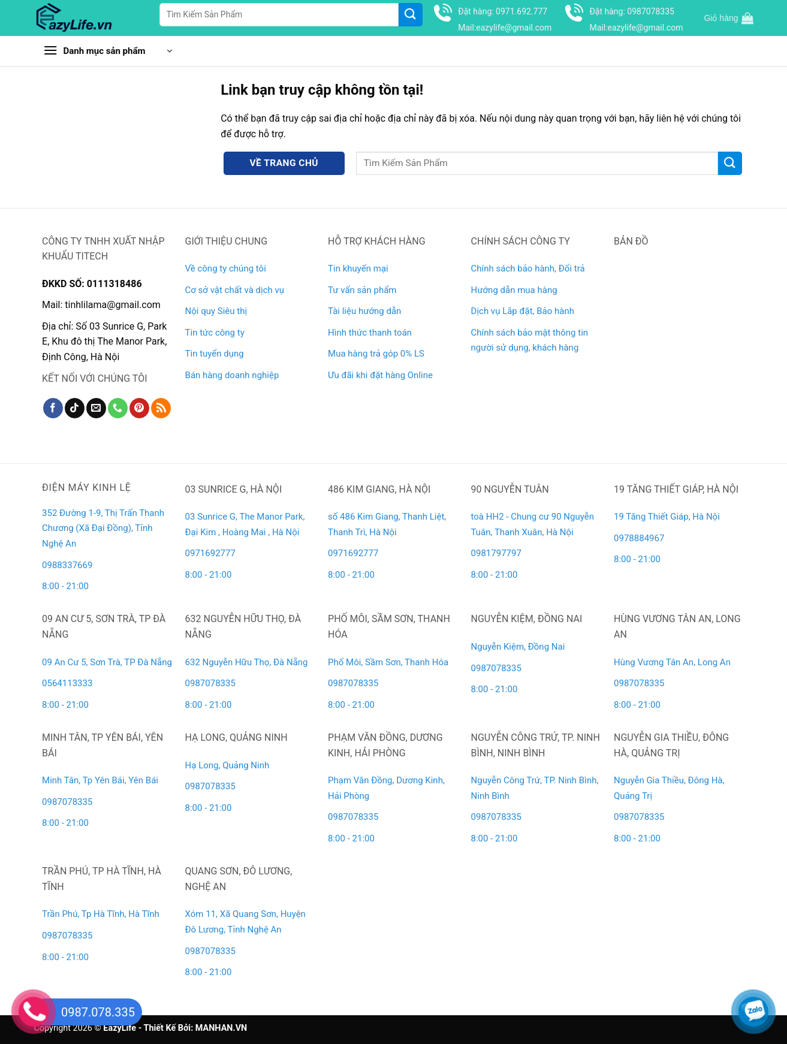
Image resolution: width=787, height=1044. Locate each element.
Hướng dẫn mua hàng (514, 290)
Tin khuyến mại (358, 268)
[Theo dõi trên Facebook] (53, 408)
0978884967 (639, 538)
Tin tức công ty (215, 332)
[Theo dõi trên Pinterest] (139, 408)
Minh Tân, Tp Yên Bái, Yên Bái (100, 780)
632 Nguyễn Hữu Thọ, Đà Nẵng (246, 662)
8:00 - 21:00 (65, 586)
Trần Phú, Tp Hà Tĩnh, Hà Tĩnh (100, 914)
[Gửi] (411, 14)
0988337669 (68, 565)
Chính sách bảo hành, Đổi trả (528, 268)
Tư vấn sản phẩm (362, 290)
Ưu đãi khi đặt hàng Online (380, 375)
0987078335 (210, 683)
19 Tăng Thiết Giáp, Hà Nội (667, 516)
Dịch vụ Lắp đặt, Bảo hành (522, 311)
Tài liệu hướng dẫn (364, 311)
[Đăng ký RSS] (161, 408)
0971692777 (210, 553)
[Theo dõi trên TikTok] (75, 408)
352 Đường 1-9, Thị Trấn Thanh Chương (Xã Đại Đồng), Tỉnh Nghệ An (103, 528)
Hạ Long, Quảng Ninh (227, 765)
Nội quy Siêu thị (216, 311)
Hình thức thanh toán (370, 332)
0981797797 (496, 553)
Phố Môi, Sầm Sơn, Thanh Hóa (388, 662)
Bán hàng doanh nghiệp (232, 375)
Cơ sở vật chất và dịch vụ (234, 290)
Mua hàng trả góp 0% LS (376, 353)
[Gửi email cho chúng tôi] (96, 408)
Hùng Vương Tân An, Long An (672, 662)
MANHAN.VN (221, 1028)
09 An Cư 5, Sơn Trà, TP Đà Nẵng (107, 662)
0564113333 (67, 683)
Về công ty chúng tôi (225, 268)
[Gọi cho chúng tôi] (118, 408)
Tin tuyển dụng (214, 353)
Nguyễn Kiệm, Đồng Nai (518, 646)
